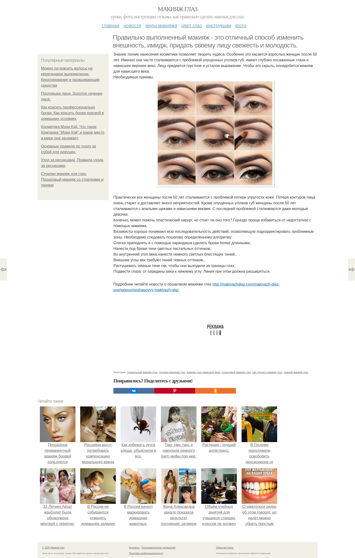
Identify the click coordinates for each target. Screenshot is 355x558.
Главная (110, 25)
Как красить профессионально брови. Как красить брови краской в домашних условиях (72, 113)
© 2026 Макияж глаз (53, 547)
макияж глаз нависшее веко (203, 372)
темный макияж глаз (295, 372)
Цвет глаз (192, 25)
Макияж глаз (177, 9)
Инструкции (218, 25)
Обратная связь (225, 547)
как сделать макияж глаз (267, 372)
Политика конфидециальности (146, 553)
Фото (240, 25)
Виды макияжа (161, 25)
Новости (132, 25)
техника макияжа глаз (172, 372)
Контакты (134, 547)
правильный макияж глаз (142, 372)
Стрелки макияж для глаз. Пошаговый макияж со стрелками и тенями (72, 179)
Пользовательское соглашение (158, 547)
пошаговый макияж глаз (236, 372)
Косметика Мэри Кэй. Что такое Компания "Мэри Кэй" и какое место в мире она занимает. (72, 132)
